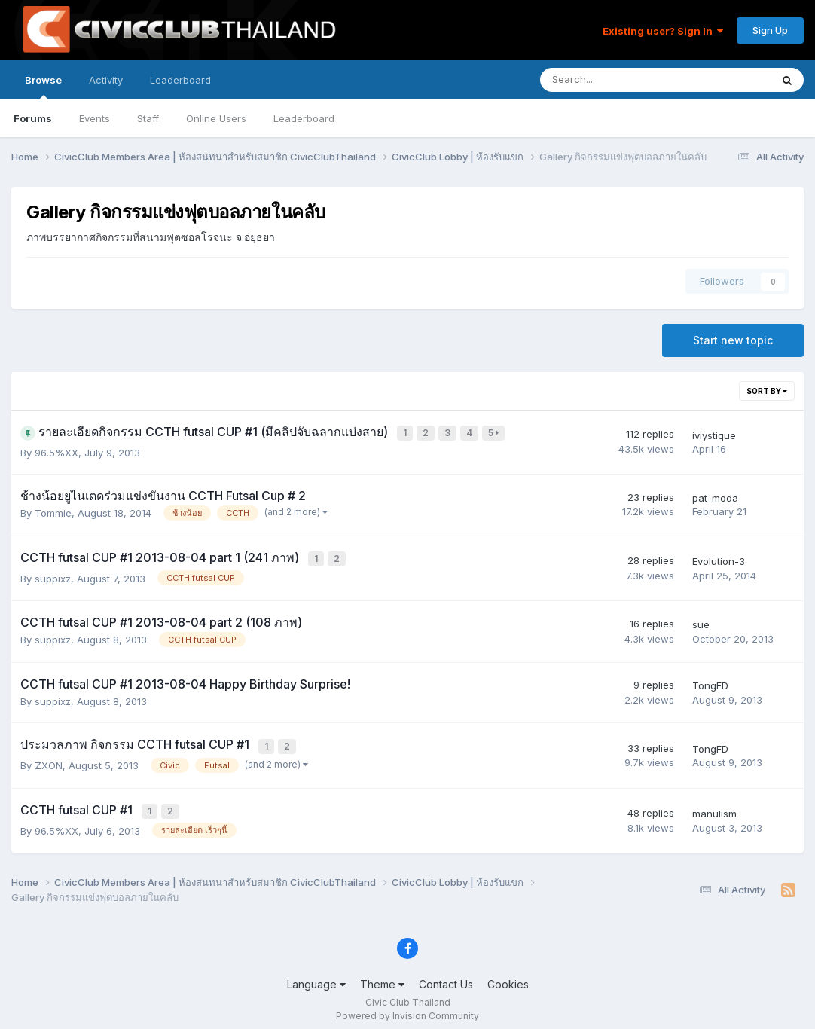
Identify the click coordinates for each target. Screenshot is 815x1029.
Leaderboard (303, 118)
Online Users (216, 118)
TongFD (710, 681)
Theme (382, 975)
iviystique (714, 434)
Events (94, 118)
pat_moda (715, 496)
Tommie (53, 511)
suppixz (53, 574)
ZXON (49, 759)
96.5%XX (56, 450)
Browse (43, 86)
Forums (33, 118)
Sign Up (770, 30)
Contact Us (446, 975)
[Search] (615, 80)
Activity (106, 80)
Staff (148, 118)
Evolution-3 (718, 558)
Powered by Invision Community (407, 1006)
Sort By (766, 390)
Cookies (508, 975)
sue (701, 620)
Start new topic (733, 340)
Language (316, 975)
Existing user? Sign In (663, 31)
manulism (714, 806)
